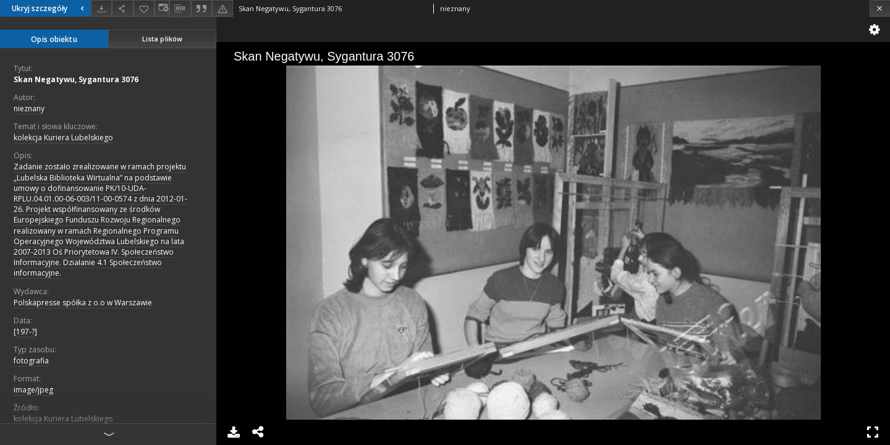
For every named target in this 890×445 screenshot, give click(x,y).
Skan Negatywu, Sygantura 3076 (76, 79)
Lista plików (162, 38)
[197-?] (25, 331)
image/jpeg (33, 389)
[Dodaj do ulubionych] (144, 8)
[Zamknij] (880, 8)
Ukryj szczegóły (49, 8)
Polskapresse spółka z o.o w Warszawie (83, 302)
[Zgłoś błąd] (222, 8)
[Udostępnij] (122, 8)
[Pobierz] (101, 8)
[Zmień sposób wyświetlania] (162, 8)
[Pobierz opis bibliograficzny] (179, 8)
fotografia (31, 360)
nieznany (29, 108)
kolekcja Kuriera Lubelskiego (63, 137)
